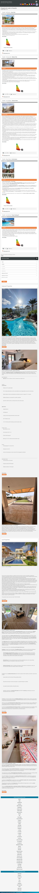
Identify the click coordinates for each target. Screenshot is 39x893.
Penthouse (19, 883)
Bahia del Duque (19, 805)
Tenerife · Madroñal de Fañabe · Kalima (8, 763)
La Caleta (19, 830)
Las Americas (19, 836)
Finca (19, 880)
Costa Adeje (19, 817)
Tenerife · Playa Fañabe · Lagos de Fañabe (9, 336)
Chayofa (19, 813)
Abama (19, 799)
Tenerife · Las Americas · (10, 215)
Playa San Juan (19, 856)
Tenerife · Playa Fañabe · (9, 159)
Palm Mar (19, 849)
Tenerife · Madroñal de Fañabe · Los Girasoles (10, 525)
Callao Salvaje (19, 810)
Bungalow (19, 875)
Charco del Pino (19, 812)
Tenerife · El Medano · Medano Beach (8, 630)
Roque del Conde (19, 859)
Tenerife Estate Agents (19, 892)
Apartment (19, 873)
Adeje (19, 800)
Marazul (19, 846)
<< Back (2, 255)
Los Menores (19, 843)
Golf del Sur (19, 826)
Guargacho (19, 828)
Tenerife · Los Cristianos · (10, 100)
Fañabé (19, 823)
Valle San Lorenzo (19, 869)
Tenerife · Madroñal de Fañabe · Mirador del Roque (11, 370)
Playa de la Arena (19, 851)
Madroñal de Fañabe (19, 844)
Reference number (5, 277)
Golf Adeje (19, 825)
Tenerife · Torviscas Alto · (9, 57)
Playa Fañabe (19, 852)
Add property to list (6, 53)
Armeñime (19, 804)
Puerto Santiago (19, 857)
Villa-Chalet (19, 889)
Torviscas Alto (19, 867)
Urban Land (19, 888)
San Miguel (19, 864)
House (19, 881)
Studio (19, 886)
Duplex (19, 878)
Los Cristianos (19, 841)
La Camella (19, 831)
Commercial (19, 876)
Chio (19, 815)
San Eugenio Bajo (19, 862)
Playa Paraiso (19, 854)
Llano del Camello (19, 839)
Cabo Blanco (19, 807)
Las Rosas (19, 838)
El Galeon (19, 820)
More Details (4, 36)
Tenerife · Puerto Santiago (6, 566)
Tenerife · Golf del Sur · (8, 12)
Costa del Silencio (19, 818)
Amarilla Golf (19, 802)
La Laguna (19, 833)
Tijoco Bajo (19, 865)
